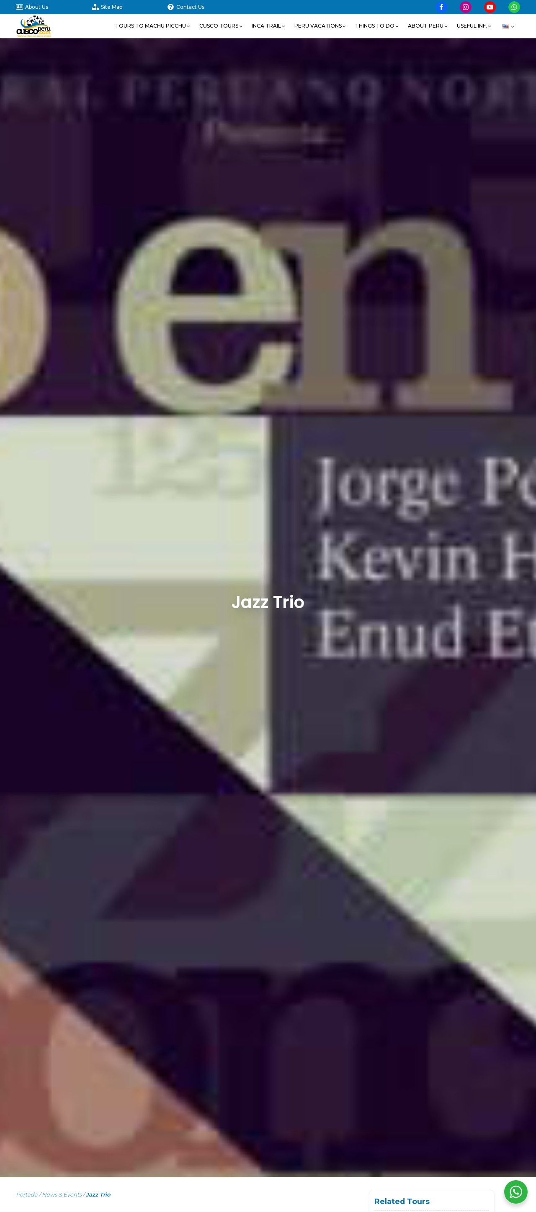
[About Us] (53, 7)
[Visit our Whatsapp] (514, 7)
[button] (153, 26)
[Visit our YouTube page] (490, 7)
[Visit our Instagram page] (466, 7)
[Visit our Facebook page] (441, 7)
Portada (27, 1194)
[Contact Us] (204, 7)
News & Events (62, 1194)
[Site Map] (129, 7)
